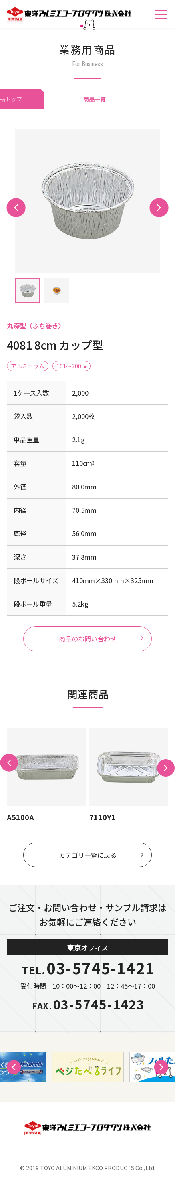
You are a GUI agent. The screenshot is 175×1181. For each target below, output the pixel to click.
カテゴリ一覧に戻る (88, 855)
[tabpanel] (87, 201)
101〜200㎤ (71, 366)
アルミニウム (27, 366)
